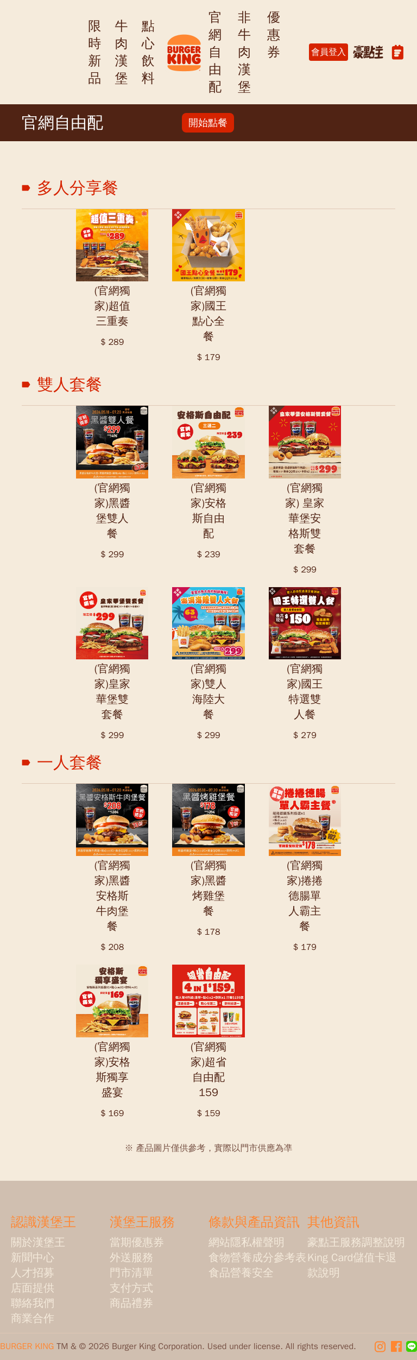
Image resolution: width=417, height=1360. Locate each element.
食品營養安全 (241, 1273)
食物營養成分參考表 (257, 1257)
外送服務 (131, 1257)
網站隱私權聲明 (246, 1242)
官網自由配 (215, 52)
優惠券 (273, 34)
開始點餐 (208, 123)
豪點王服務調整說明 (356, 1242)
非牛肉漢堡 (244, 52)
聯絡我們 (32, 1303)
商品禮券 (131, 1303)
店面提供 (32, 1288)
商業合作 (32, 1318)
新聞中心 (32, 1257)
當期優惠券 (137, 1242)
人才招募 (32, 1273)
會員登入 (328, 52)
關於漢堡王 (38, 1242)
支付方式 (131, 1288)
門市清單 (131, 1273)
